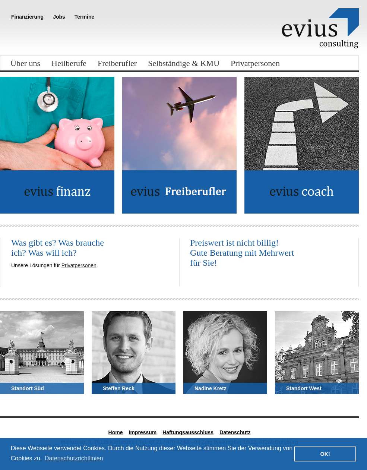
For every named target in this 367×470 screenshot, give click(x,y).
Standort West (304, 388)
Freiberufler (117, 63)
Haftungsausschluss (187, 432)
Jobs (59, 17)
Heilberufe (68, 63)
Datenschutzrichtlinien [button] (74, 458)
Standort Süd (27, 388)
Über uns (25, 63)
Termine (84, 17)
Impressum (143, 432)
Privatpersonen (255, 63)
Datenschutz (234, 432)
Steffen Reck (119, 388)
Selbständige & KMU (183, 63)
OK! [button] (325, 454)
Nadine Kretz (210, 388)
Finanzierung (27, 17)
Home (115, 432)
